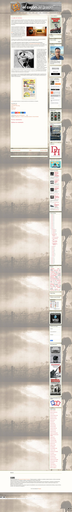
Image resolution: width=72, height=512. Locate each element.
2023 (52, 218)
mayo (53, 250)
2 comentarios (56, 186)
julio (53, 247)
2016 (52, 228)
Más (58, 186)
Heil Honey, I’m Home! (54, 235)
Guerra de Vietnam (57, 279)
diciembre (53, 229)
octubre (53, 232)
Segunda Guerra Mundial (54, 459)
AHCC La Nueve (52, 410)
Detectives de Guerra (53, 418)
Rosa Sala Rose (52, 456)
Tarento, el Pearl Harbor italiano (54, 241)
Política (59, 287)
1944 (36, 12)
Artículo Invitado (58, 271)
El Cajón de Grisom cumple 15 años (56, 181)
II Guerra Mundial (35, 116)
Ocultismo (51, 287)
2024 (52, 217)
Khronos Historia (52, 438)
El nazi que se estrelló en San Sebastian (54, 244)
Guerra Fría (52, 280)
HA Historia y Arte (53, 429)
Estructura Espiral (53, 426)
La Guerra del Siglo (53, 440)
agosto (53, 246)
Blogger (39, 488)
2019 (52, 224)
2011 (52, 263)
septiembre (54, 233)
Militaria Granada (53, 445)
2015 (52, 257)
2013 (52, 260)
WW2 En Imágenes (53, 467)
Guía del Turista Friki (53, 428)
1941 (26, 12)
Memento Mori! (52, 443)
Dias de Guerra (52, 420)
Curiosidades (26, 116)
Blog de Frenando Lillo (53, 412)
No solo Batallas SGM (53, 448)
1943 (33, 12)
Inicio (30, 150)
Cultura (22, 116)
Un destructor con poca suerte (56, 204)
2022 (52, 220)
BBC (12, 32)
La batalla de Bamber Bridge (56, 189)
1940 (23, 12)
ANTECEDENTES (14, 12)
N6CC (12, 106)
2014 (52, 259)
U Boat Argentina (53, 464)
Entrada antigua (43, 150)
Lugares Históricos (55, 285)
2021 (52, 221)
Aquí (12, 101)
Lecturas (59, 284)
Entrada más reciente (15, 150)
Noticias (57, 286)
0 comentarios (55, 202)
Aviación (53, 272)
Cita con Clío (52, 413)
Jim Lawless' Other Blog (15, 105)
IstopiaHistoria (52, 437)
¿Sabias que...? (18, 116)
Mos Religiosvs (52, 446)
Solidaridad (52, 290)
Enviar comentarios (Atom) (31, 154)
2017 (52, 227)
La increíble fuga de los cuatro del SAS (56, 197)
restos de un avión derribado (35, 43)
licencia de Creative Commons (24, 479)
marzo (53, 253)
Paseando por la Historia (54, 451)
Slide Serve (13, 109)
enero (53, 256)
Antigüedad (52, 271)
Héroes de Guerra (53, 431)
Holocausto (59, 280)
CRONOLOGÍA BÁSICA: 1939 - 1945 (54, 12)
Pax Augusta (52, 453)
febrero (53, 254)
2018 (52, 225)
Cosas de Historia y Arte (54, 415)
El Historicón (52, 421)
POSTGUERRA (45, 12)
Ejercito (30, 116)
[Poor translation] (3, 497)
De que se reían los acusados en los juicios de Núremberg (56, 174)
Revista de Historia (53, 454)
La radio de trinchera (55, 237)
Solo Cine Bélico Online (54, 461)
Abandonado (56, 270)
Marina (51, 286)
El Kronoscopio (52, 423)
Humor (54, 281)
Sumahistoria (52, 462)
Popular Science (14, 104)
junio (53, 249)
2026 (52, 214)
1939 (19, 12)
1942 (29, 12)
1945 (40, 12)
